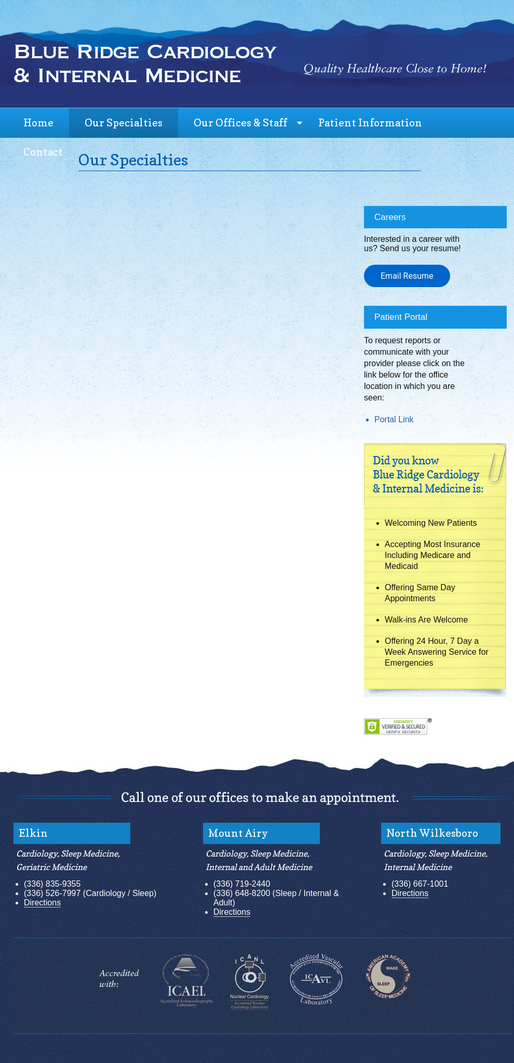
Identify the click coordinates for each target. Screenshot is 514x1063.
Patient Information (370, 122)
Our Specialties (124, 122)
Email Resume (407, 276)
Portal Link (394, 419)
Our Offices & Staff (240, 122)
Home (38, 122)
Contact (43, 152)
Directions (42, 902)
